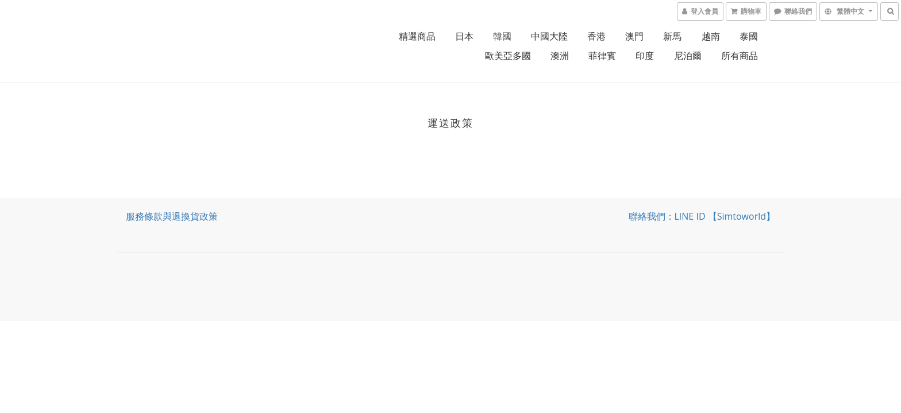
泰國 (749, 36)
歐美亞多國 (508, 55)
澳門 (634, 36)
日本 (464, 36)
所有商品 (739, 55)
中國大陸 (549, 36)
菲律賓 (602, 55)
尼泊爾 (688, 55)
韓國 (502, 36)
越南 (711, 36)
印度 (645, 55)
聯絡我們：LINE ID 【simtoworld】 (702, 216)
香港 (596, 36)
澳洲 (559, 55)
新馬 (672, 36)
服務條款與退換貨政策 (172, 216)
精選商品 (417, 36)
